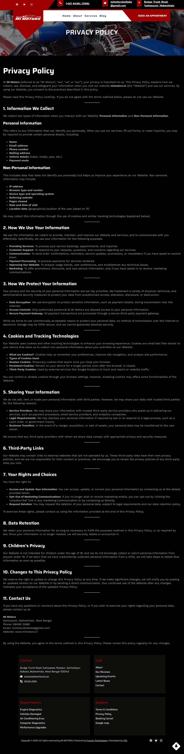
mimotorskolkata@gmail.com (36, 676)
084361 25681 (30, 681)
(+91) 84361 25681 (77, 3)
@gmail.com (118, 5)
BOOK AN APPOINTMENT (152, 16)
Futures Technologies (97, 740)
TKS (125, 740)
